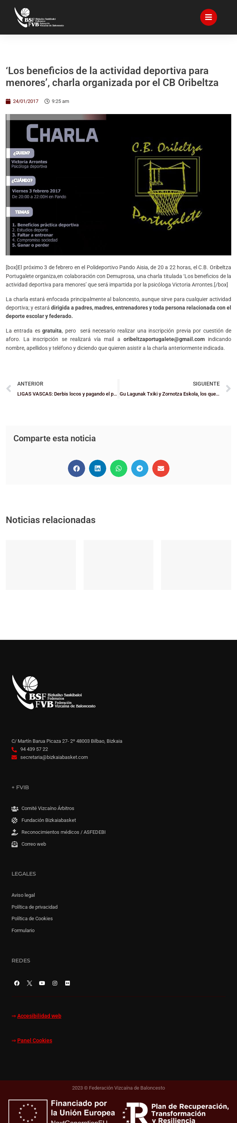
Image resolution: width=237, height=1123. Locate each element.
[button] (76, 468)
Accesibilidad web (39, 1016)
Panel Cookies (34, 1040)
